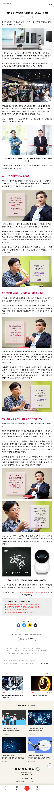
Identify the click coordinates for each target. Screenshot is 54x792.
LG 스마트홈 (36, 648)
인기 (48, 789)
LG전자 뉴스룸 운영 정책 (26, 772)
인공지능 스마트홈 (31, 653)
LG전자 (8, 651)
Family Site (26, 778)
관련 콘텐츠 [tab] (22, 705)
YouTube (19, 769)
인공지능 (20, 653)
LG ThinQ (27, 648)
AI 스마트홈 (13, 648)
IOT (20, 648)
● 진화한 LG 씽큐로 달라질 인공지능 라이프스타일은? (22, 604)
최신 (37, 789)
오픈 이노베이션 (10, 653)
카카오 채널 (33, 769)
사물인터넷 (16, 651)
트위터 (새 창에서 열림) (24, 625)
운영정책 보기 (44, 663)
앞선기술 (43, 651)
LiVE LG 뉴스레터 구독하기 (27, 639)
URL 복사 (35, 625)
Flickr (30, 769)
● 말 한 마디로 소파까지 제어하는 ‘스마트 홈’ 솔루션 (22, 607)
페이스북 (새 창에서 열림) (18, 625)
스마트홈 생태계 (34, 651)
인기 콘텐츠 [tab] (32, 705)
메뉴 (17, 789)
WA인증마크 (37, 769)
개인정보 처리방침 (26, 774)
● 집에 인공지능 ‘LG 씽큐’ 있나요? (16, 609)
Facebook (16, 769)
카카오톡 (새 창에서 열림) (30, 625)
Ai (7, 648)
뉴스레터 (50, 4)
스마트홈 (24, 651)
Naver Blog (26, 769)
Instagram (23, 769)
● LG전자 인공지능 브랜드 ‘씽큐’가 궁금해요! (19, 612)
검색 (27, 788)
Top (50, 766)
